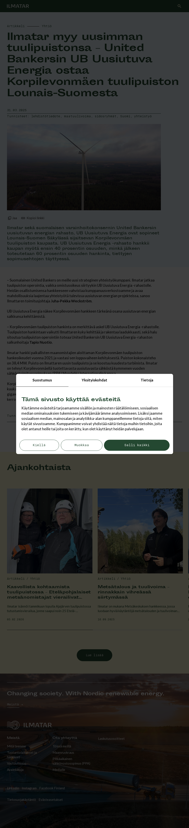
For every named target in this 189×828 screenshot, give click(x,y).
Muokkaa (81, 445)
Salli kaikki (137, 445)
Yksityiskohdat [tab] (94, 380)
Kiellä (39, 445)
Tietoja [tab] (147, 380)
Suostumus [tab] (42, 380)
